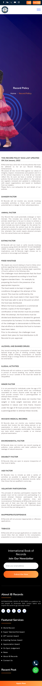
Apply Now (21, 683)
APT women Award (11, 636)
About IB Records (10, 656)
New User (36, 2)
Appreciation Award (11, 644)
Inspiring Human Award (12, 640)
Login (29, 2)
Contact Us (8, 660)
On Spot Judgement (11, 648)
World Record (8, 628)
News (5, 652)
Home (13, 93)
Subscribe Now (21, 574)
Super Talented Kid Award (13, 632)
